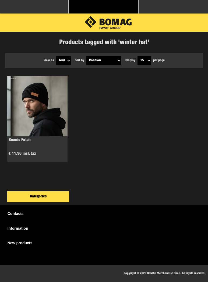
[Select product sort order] (103, 60)
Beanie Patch (20, 140)
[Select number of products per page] (144, 60)
